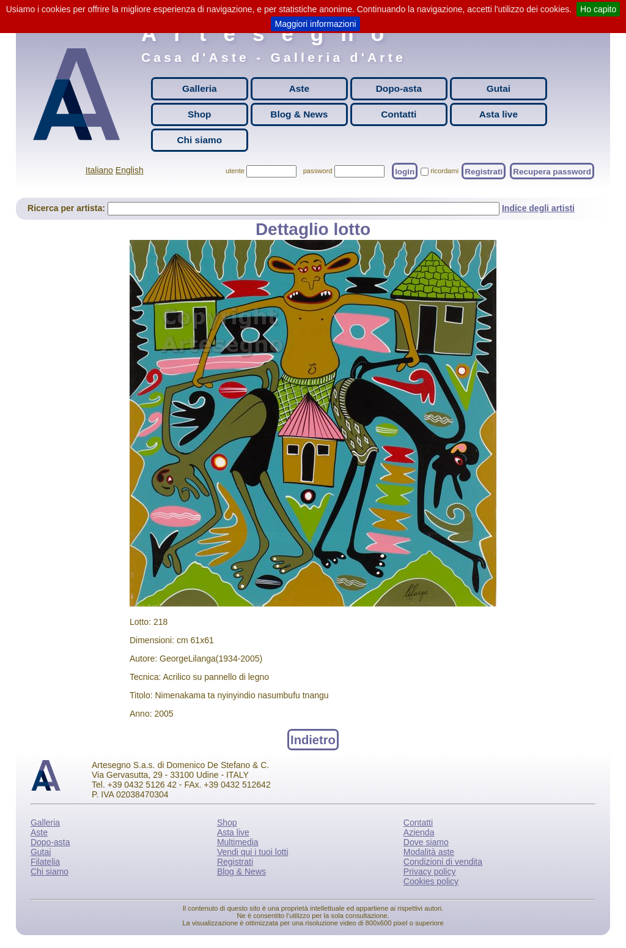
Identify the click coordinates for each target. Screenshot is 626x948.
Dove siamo (426, 842)
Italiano (99, 170)
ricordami (444, 170)
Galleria (199, 88)
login (404, 171)
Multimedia (238, 842)
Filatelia (45, 862)
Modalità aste (428, 852)
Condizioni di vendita (442, 862)
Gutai (498, 88)
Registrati (484, 171)
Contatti (398, 114)
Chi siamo (200, 140)
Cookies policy (430, 881)
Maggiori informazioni (315, 24)
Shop (199, 114)
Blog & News (299, 114)
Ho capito (598, 9)
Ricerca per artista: (68, 208)
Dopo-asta (399, 88)
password (318, 170)
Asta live (498, 114)
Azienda (419, 832)
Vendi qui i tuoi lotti (253, 852)
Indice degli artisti (538, 208)
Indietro (313, 739)
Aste (299, 88)
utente (235, 170)
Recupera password (552, 171)
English (130, 170)
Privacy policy (429, 871)
